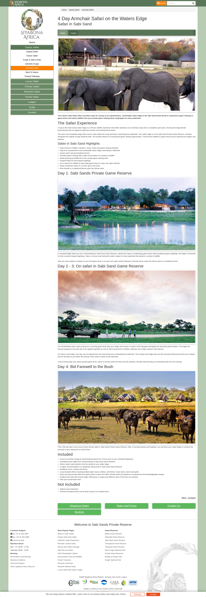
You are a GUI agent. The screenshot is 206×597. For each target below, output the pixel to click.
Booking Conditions (17, 560)
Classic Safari (32, 47)
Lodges (32, 102)
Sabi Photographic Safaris (68, 553)
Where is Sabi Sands (66, 534)
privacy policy (99, 594)
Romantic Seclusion (65, 563)
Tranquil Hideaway (32, 76)
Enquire (161, 3)
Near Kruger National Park (115, 550)
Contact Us (174, 505)
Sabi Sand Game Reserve (115, 540)
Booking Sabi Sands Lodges (116, 577)
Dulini (111, 589)
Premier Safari (32, 86)
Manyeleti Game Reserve (115, 537)
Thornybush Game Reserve (115, 544)
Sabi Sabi (119, 589)
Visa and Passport (17, 563)
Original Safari (32, 52)
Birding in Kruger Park (113, 557)
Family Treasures (64, 560)
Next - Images (189, 498)
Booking (79, 512)
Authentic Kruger (32, 64)
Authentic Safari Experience (68, 540)
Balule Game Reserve (113, 534)
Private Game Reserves (114, 553)
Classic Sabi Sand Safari (67, 537)
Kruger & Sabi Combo (32, 60)
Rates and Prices (127, 505)
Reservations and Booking (20, 557)
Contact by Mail (18, 540)
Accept (153, 594)
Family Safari (32, 97)
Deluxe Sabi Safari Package (68, 547)
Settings (137, 594)
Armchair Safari (32, 68)
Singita (86, 589)
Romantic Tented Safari (67, 544)
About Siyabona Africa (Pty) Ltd (22, 567)
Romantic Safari (32, 91)
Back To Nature (32, 72)
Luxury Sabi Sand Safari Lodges (70, 570)
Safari (62, 33)
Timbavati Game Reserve (115, 547)
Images (73, 33)
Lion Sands (103, 589)
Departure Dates (79, 505)
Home (32, 42)
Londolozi (94, 589)
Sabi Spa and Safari (65, 550)
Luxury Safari (32, 81)
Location (32, 112)
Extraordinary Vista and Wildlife (70, 557)
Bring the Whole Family (67, 567)
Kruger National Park (113, 560)
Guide (32, 107)
